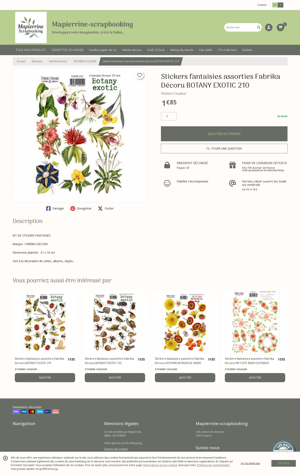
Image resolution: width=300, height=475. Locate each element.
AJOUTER (45, 377)
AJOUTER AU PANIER (224, 133)
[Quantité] (169, 116)
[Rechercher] (258, 27)
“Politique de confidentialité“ (213, 465)
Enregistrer (81, 208)
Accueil (21, 61)
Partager (55, 208)
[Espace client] (268, 27)
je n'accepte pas (250, 463)
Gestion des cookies (116, 449)
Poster (106, 208)
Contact (261, 5)
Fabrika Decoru (58, 61)
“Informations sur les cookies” (160, 465)
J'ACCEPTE (284, 463)
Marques (37, 61)
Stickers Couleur (174, 93)
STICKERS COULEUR (85, 61)
